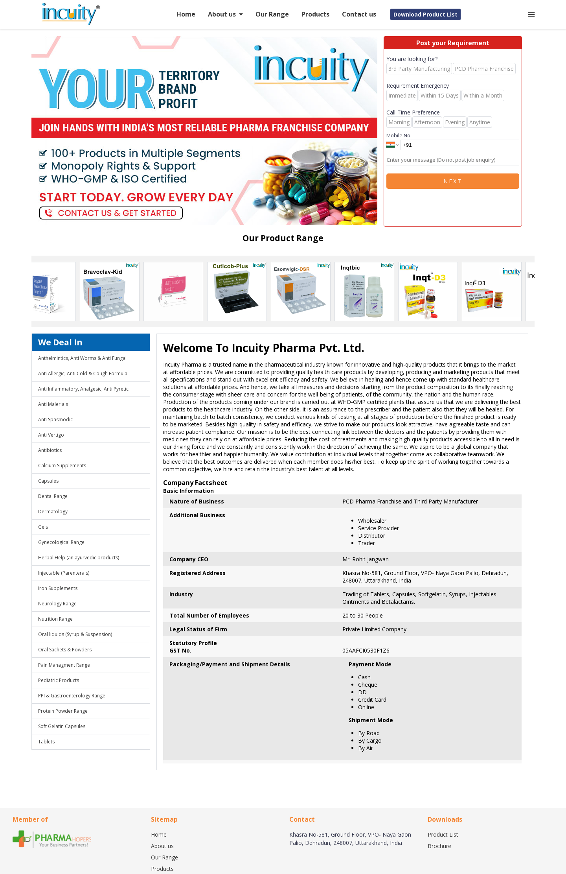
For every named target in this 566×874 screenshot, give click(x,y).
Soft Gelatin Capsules (61, 726)
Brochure (439, 846)
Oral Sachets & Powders (65, 649)
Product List (443, 834)
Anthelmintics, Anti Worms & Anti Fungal (82, 358)
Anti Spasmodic (55, 419)
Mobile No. (399, 135)
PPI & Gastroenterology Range (71, 695)
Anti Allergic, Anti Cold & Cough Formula (82, 373)
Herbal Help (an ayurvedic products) (78, 557)
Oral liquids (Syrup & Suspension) (75, 634)
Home (185, 14)
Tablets (46, 741)
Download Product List (425, 14)
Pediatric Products (58, 680)
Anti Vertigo (51, 434)
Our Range (272, 14)
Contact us (359, 14)
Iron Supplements (57, 588)
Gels (43, 527)
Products (315, 14)
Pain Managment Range (64, 665)
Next (452, 181)
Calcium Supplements (62, 465)
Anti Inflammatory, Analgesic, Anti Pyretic (83, 388)
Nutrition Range (55, 619)
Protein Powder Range (63, 711)
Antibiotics (50, 450)
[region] (207, 131)
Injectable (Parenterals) (63, 573)
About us (225, 14)
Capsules (48, 481)
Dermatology (53, 511)
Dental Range (53, 496)
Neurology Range (57, 603)
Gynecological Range (61, 542)
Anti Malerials (53, 404)
